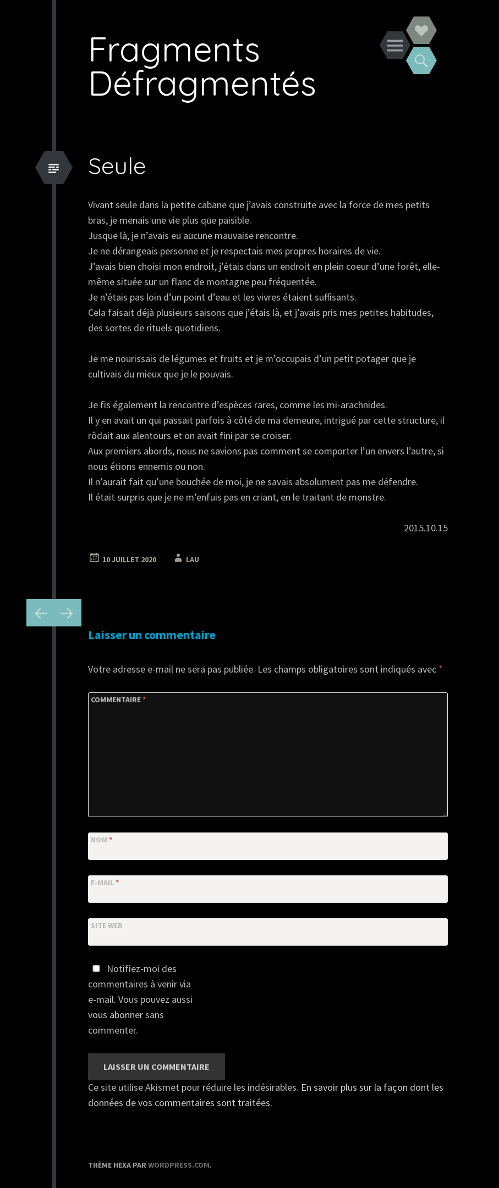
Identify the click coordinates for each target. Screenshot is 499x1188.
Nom (101, 840)
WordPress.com (179, 1165)
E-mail (105, 882)
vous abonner (115, 1014)
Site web (107, 925)
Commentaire (118, 699)
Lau (192, 559)
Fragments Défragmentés (202, 65)
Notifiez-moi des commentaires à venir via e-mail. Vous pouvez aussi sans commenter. (140, 999)
